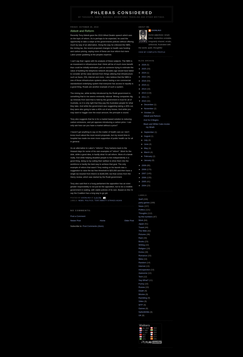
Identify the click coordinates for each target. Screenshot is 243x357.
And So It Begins (151, 120)
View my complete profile (152, 52)
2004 (144, 185)
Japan (141, 224)
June (146, 144)
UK (140, 315)
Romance (143, 255)
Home (102, 220)
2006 (144, 177)
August (147, 136)
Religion (142, 248)
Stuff (141, 199)
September (149, 132)
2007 (144, 173)
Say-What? (143, 280)
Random (142, 262)
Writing (142, 245)
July (146, 140)
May (146, 148)
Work (141, 220)
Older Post (129, 220)
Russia (142, 287)
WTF (141, 305)
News (81, 200)
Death (141, 291)
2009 (144, 165)
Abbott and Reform (152, 116)
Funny (141, 284)
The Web (143, 231)
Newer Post (75, 220)
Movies (142, 294)
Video (141, 301)
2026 (144, 65)
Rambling (143, 298)
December (149, 104)
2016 (144, 81)
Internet (142, 266)
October (148, 112)
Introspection (144, 270)
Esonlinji (156, 30)
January (148, 160)
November (149, 108)
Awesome (143, 273)
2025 (144, 69)
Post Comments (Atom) (93, 226)
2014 (144, 89)
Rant (141, 238)
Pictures (142, 234)
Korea (141, 252)
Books (141, 241)
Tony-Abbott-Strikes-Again (108, 200)
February (148, 156)
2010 (144, 101)
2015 (144, 85)
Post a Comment (77, 216)
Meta (141, 259)
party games (144, 202)
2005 (144, 181)
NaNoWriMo (144, 312)
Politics (89, 200)
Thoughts (143, 213)
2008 (144, 169)
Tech (141, 276)
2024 (144, 73)
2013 (144, 93)
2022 (144, 77)
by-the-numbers (146, 217)
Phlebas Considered (121, 12)
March (147, 152)
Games (142, 308)
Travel (141, 227)
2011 (144, 97)
